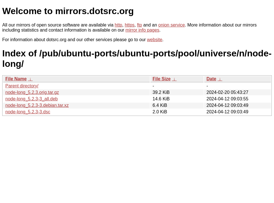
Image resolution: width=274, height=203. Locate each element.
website (154, 39)
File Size (162, 78)
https (130, 25)
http (118, 25)
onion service (171, 25)
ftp (139, 25)
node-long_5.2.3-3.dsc (27, 111)
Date (211, 78)
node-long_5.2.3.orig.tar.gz (32, 92)
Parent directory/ (21, 85)
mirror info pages (142, 30)
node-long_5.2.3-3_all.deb (31, 98)
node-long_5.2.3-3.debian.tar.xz (37, 105)
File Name (16, 78)
